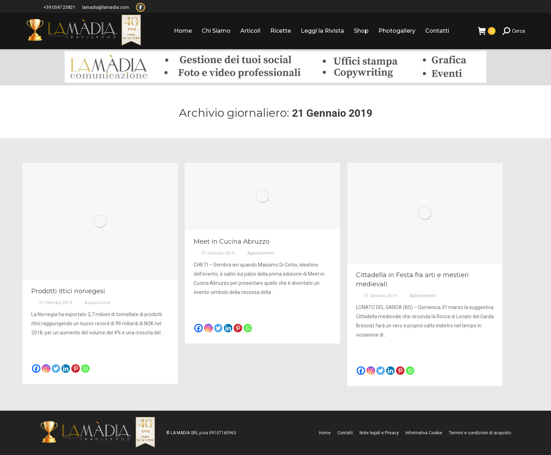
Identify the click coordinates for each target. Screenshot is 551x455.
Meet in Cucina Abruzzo (232, 241)
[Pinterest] (75, 368)
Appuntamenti (260, 253)
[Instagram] (46, 368)
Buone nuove (97, 302)
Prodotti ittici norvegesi (68, 291)
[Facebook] (36, 368)
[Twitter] (56, 368)
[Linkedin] (65, 368)
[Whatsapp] (85, 368)
